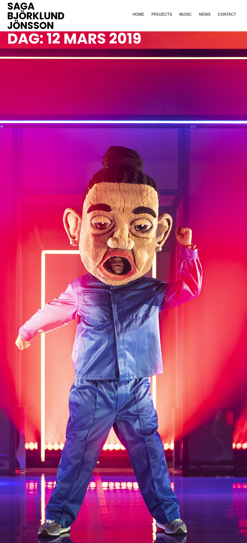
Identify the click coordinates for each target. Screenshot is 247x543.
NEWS (205, 14)
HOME (138, 14)
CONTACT (227, 14)
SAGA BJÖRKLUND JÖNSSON (35, 15)
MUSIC (185, 14)
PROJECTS (161, 14)
